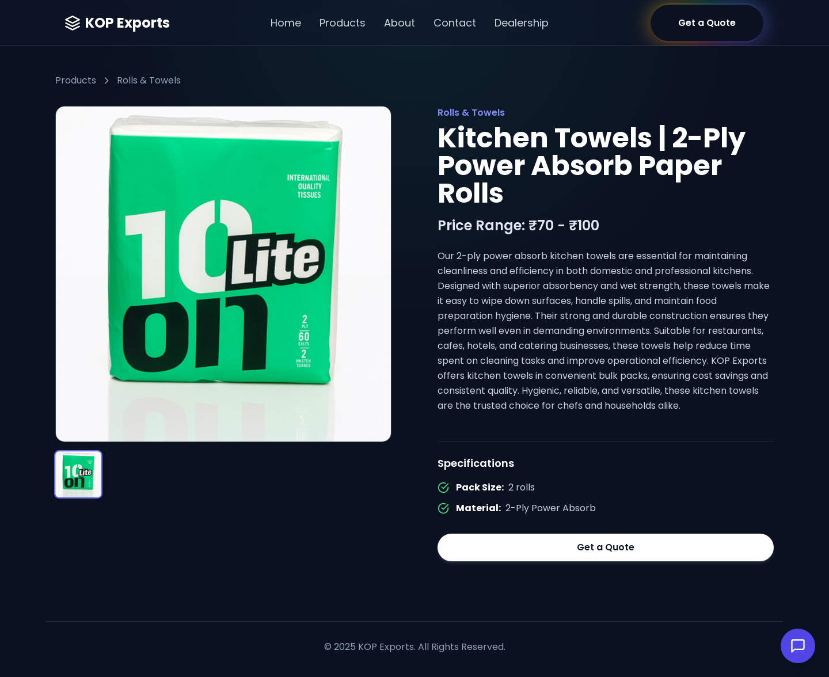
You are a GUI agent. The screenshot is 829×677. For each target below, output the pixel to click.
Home (286, 23)
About (399, 23)
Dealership (522, 23)
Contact (454, 23)
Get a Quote (605, 547)
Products (343, 23)
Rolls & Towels (149, 80)
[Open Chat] (798, 646)
